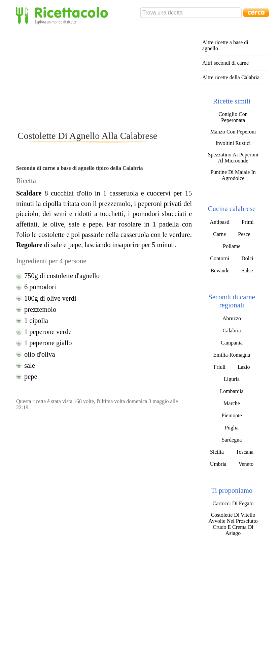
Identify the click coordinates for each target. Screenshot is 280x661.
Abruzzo (231, 318)
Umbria (218, 464)
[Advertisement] (137, 77)
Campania (232, 342)
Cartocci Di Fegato (233, 503)
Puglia (232, 427)
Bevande (220, 270)
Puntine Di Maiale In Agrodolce (233, 175)
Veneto (246, 464)
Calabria (231, 330)
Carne (219, 234)
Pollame (231, 246)
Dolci (247, 258)
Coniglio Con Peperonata (233, 117)
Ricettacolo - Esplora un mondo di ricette (63, 15)
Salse (247, 270)
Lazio (244, 367)
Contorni (219, 258)
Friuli (219, 367)
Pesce (244, 234)
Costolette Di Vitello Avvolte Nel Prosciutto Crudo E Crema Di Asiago (232, 524)
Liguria (232, 379)
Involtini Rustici (232, 143)
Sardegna (232, 440)
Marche (231, 403)
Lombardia (231, 391)
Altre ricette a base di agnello (225, 45)
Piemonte (231, 415)
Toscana (244, 452)
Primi (248, 222)
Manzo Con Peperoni (233, 131)
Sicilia (217, 452)
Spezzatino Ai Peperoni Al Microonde (233, 157)
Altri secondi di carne (225, 63)
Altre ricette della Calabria (230, 77)
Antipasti (220, 222)
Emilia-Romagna (231, 355)
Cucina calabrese (231, 208)
